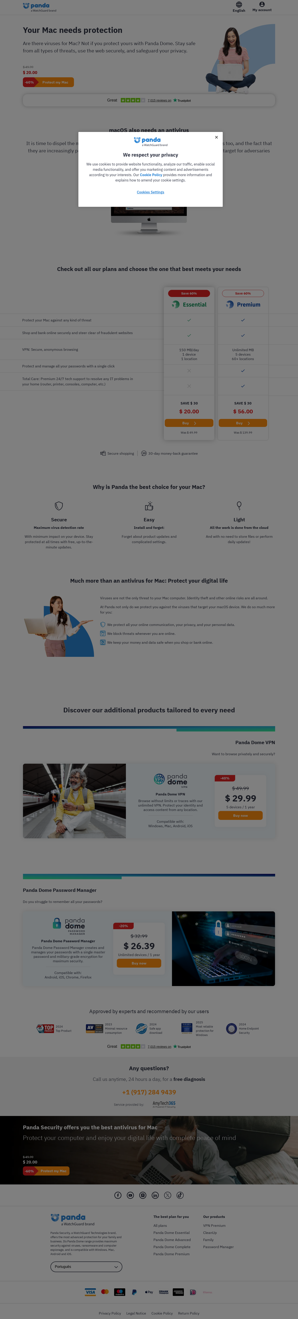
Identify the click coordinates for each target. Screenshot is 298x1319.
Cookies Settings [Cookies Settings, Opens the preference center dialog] (150, 192)
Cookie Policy (151, 175)
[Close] (216, 137)
